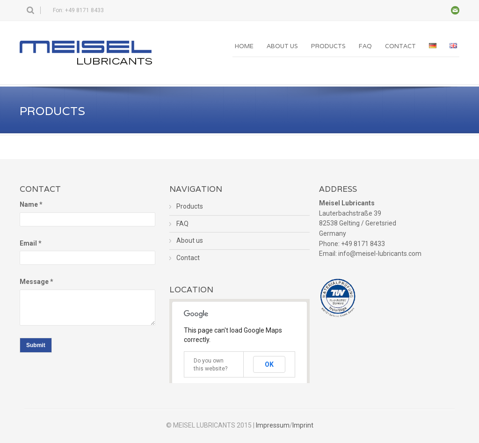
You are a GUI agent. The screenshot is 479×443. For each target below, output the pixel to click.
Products (328, 46)
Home (244, 46)
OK (269, 364)
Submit (35, 345)
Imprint (302, 425)
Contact (400, 46)
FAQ (365, 46)
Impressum (273, 425)
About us (282, 46)
